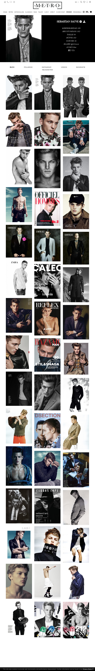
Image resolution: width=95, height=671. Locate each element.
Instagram (46, 67)
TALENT (40, 12)
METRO (11, 12)
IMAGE (5, 12)
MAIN (35, 12)
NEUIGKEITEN (47, 70)
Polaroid (28, 67)
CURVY (46, 12)
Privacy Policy (87, 669)
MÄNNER (69, 12)
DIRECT (52, 12)
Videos (64, 67)
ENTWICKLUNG (19, 12)
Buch (12, 67)
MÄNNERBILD (77, 12)
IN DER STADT (60, 12)
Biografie (80, 67)
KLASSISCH (28, 12)
